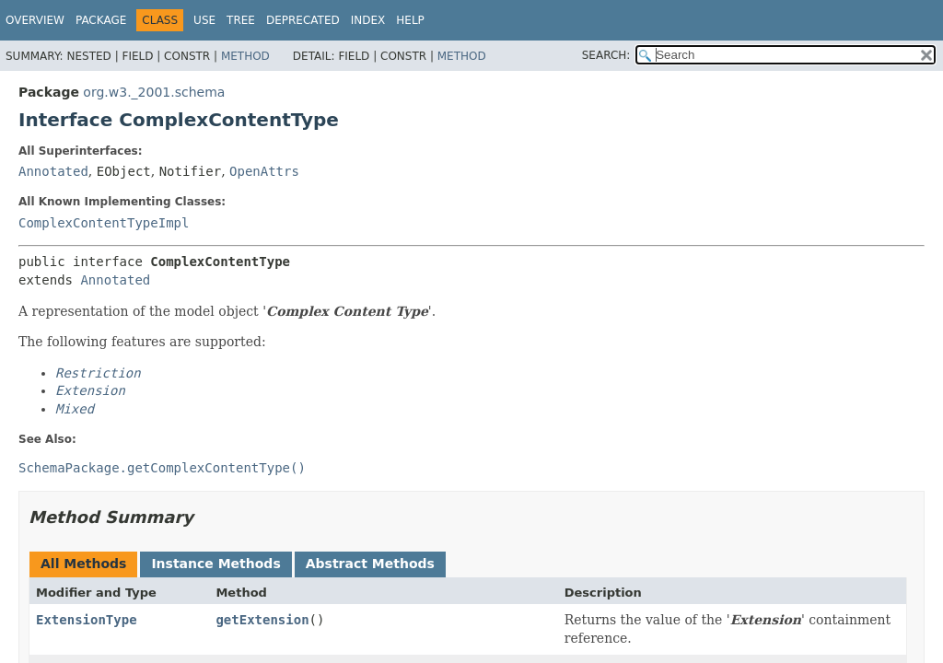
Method (245, 56)
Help (410, 20)
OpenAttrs (264, 171)
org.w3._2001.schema (154, 92)
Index (368, 20)
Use (204, 20)
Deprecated (303, 20)
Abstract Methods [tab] (370, 563)
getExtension (262, 619)
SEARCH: (606, 55)
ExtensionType (86, 619)
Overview (35, 20)
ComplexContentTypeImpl (103, 222)
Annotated (53, 171)
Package (101, 20)
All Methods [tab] (83, 563)
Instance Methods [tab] (215, 563)
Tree (241, 20)
